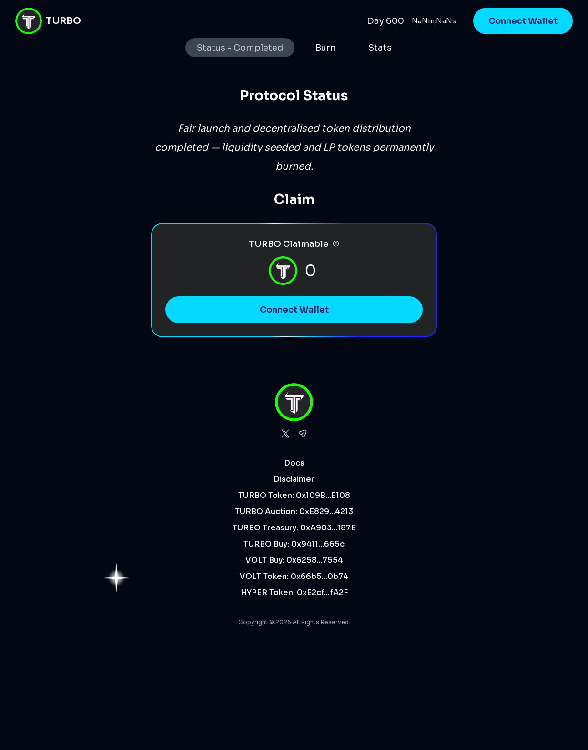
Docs (294, 463)
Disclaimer (294, 479)
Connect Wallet (523, 21)
